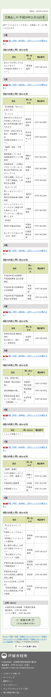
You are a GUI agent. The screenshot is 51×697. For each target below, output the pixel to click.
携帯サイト (8, 681)
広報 (16, 636)
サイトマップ (9, 677)
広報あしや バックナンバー (30, 636)
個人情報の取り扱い (12, 692)
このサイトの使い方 (11, 673)
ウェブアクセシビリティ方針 (15, 689)
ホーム (5, 636)
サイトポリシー (10, 685)
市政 (11, 636)
